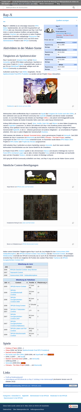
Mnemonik (30, 137)
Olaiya (49, 74)
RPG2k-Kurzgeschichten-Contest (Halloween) (17, 323)
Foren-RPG (7, 153)
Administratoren (8, 40)
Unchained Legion (17, 153)
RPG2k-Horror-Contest (18, 286)
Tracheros (56, 258)
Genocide (49, 145)
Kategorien (6, 396)
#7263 (75, 50)
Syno (34, 123)
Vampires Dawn (22, 60)
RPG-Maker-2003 (67, 139)
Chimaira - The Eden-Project (65, 35)
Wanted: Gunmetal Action (32, 135)
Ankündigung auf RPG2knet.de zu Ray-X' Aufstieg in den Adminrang (29, 379)
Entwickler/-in (16, 396)
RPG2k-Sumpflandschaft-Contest (16, 292)
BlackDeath (15, 66)
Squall (43, 114)
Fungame (52, 114)
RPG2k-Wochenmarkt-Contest (30, 244)
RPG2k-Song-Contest (18, 305)
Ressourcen (33, 36)
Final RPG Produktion (21, 74)
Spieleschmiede (8, 74)
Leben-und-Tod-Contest (28, 222)
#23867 (74, 42)
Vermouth (67, 135)
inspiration (12, 125)
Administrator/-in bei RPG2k (39, 396)
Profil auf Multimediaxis (13, 377)
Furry (47, 153)
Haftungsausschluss (37, 409)
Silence (54, 123)
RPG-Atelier (14, 142)
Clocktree (44, 132)
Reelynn (22, 155)
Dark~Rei (46, 123)
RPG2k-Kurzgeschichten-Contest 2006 (16, 300)
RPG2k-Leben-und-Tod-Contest (25, 186)
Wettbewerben (8, 256)
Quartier (21, 64)
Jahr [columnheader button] (5, 282)
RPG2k (69, 33)
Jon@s (39, 123)
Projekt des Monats (28, 142)
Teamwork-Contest (59, 254)
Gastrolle (43, 116)
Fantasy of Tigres (11, 348)
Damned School (11, 352)
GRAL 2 (46, 118)
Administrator (60, 33)
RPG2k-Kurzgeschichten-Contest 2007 (16, 316)
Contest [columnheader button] (18, 282)
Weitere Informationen (46, 4)
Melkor (25, 72)
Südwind (22, 151)
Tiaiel (45, 354)
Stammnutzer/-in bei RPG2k (13, 398)
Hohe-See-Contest (23, 139)
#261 (75, 64)
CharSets (13, 34)
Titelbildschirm (10, 106)
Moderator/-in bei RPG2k (58, 396)
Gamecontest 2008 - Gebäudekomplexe (23, 275)
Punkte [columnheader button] (31, 282)
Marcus (46, 151)
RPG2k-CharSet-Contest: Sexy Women (33, 254)
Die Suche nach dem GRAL (24, 106)
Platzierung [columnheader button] (41, 282)
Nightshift (16, 130)
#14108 (74, 57)
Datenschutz (7, 409)
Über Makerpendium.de (21, 409)
